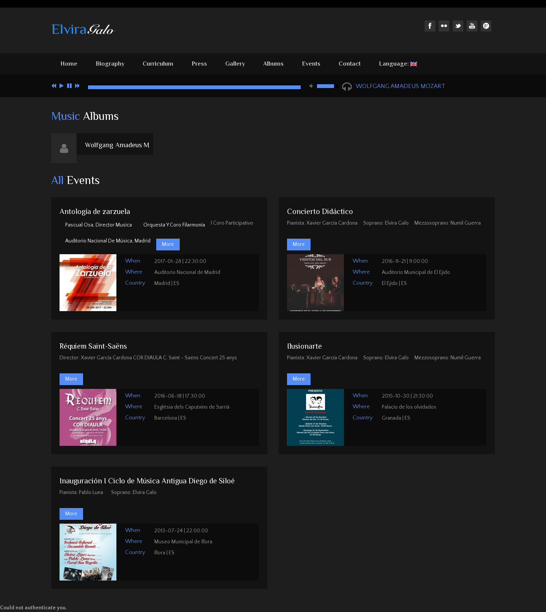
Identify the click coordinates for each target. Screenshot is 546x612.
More (168, 244)
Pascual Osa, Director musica (98, 225)
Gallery (235, 63)
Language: (398, 63)
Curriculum (158, 63)
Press (199, 63)
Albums (273, 63)
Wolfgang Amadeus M (117, 145)
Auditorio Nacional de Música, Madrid (108, 241)
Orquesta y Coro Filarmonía (174, 225)
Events (311, 63)
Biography (110, 63)
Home (68, 63)
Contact (350, 63)
